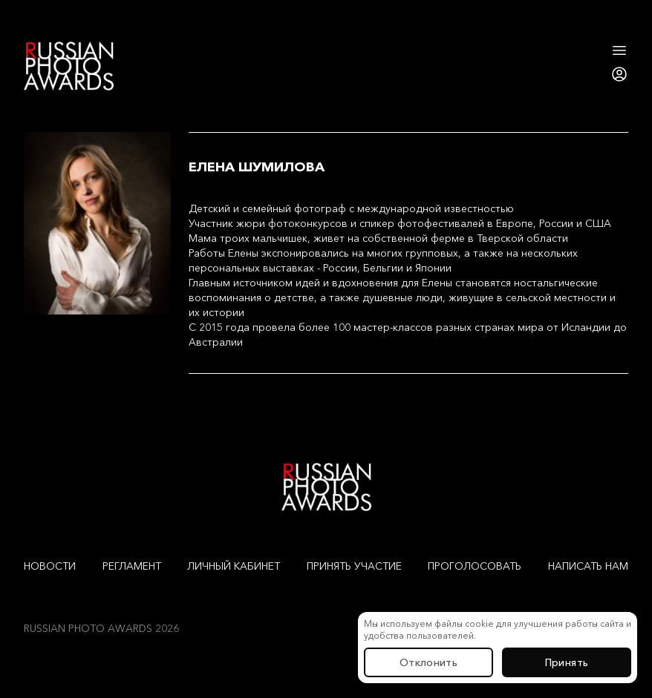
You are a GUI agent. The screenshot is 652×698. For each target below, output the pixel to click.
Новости (50, 566)
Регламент (131, 566)
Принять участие (354, 566)
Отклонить (428, 662)
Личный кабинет (233, 566)
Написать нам (588, 566)
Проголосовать (474, 566)
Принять (566, 662)
